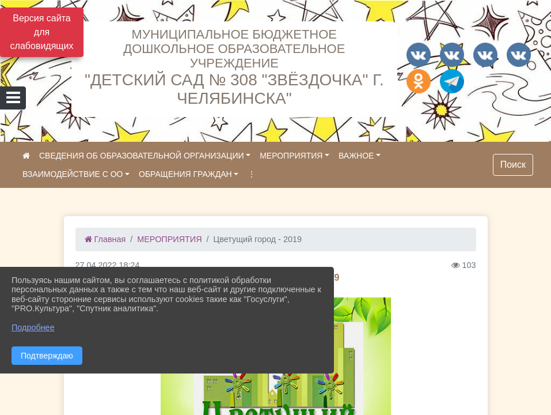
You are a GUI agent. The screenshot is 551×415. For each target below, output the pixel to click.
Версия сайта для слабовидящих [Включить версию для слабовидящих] (42, 32)
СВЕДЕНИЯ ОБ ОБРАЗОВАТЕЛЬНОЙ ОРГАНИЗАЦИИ (141, 155)
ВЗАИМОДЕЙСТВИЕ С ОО (72, 174)
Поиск (513, 164)
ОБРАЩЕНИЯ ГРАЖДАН (185, 174)
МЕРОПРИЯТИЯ (291, 155)
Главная (105, 239)
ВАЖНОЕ (356, 155)
